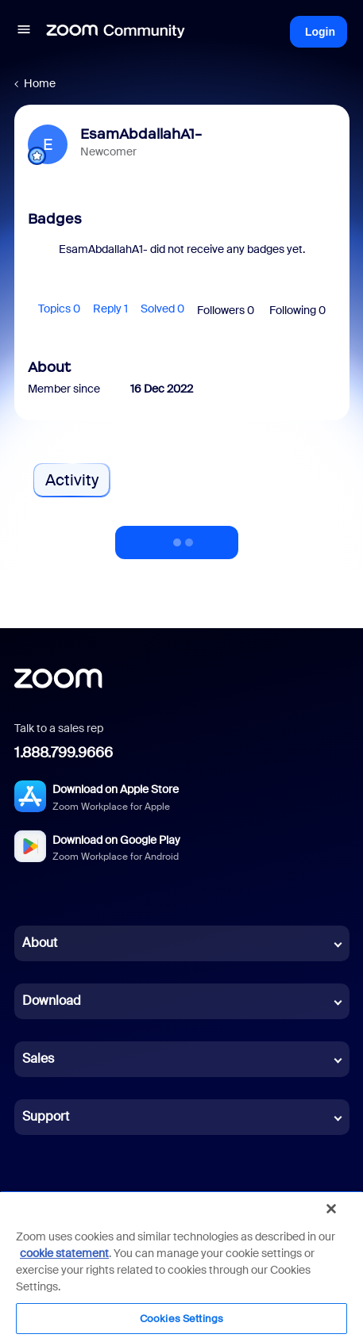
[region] (181, 1264)
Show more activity (177, 538)
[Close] (331, 1208)
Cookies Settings (181, 1318)
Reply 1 (110, 308)
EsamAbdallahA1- (141, 134)
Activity (71, 480)
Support (45, 1116)
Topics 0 (59, 308)
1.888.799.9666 (63, 752)
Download (51, 1000)
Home (40, 83)
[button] (23, 32)
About (39, 942)
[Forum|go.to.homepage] (116, 32)
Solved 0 (162, 308)
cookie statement (64, 1253)
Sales (38, 1058)
